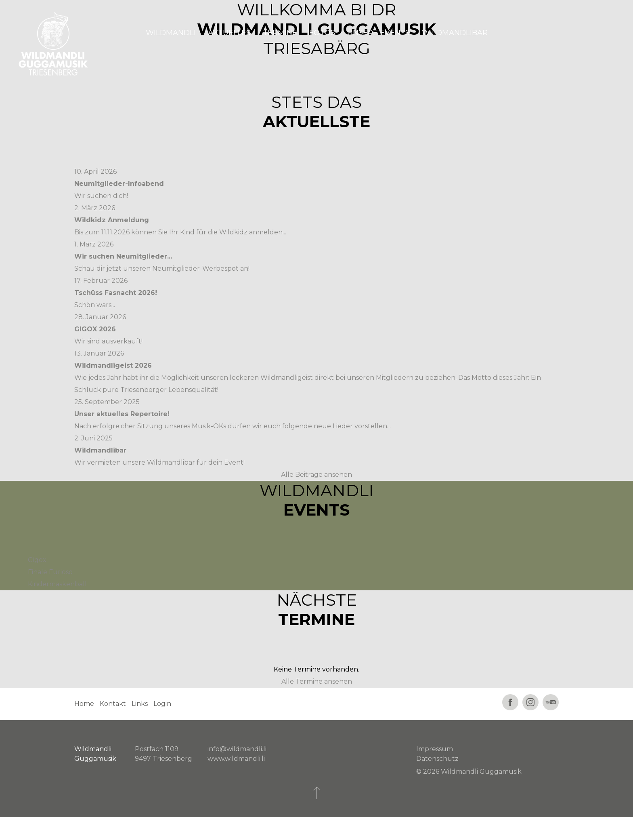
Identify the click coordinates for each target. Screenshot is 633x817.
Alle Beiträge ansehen (316, 474)
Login (162, 704)
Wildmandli (171, 32)
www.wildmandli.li (236, 758)
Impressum (434, 749)
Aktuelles (229, 32)
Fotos (322, 32)
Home (84, 704)
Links (140, 704)
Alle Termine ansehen (316, 681)
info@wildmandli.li (237, 749)
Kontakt (113, 704)
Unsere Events (378, 32)
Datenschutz (437, 758)
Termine (280, 32)
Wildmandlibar (455, 32)
